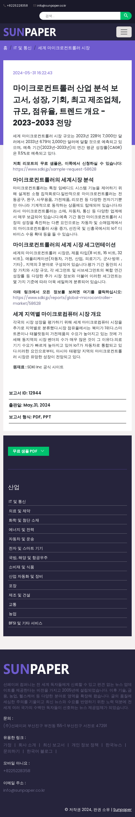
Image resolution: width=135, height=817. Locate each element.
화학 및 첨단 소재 (24, 520)
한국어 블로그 (40, 751)
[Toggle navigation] (124, 31)
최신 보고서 (54, 745)
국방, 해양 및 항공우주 (28, 557)
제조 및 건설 (19, 595)
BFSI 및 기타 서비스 (25, 623)
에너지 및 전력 (21, 529)
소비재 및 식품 (21, 567)
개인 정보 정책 (85, 745)
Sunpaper (122, 809)
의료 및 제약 (19, 511)
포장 (13, 585)
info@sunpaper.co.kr (51, 6)
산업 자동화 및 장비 (26, 576)
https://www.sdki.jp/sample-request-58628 (54, 169)
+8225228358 (17, 6)
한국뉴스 (114, 745)
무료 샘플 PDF (28, 451)
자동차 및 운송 (21, 539)
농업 (13, 613)
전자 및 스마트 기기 (26, 548)
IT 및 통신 (23, 48)
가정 (7, 745)
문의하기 (11, 751)
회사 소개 (27, 745)
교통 (13, 604)
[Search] (79, 16)
